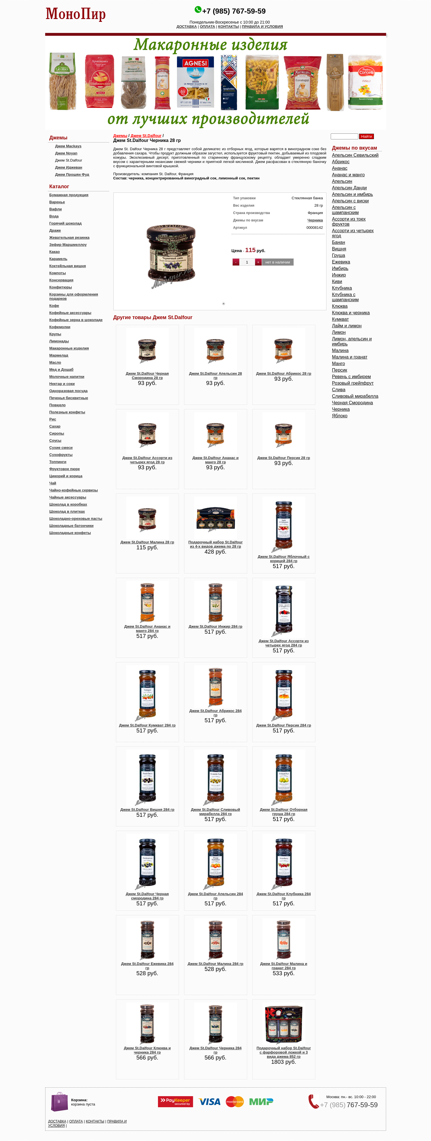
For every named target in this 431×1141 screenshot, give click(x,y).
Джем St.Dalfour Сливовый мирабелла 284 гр (215, 811)
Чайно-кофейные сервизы (73, 490)
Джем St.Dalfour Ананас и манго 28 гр (215, 460)
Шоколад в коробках (68, 504)
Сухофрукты (61, 455)
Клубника (342, 288)
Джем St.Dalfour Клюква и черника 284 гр (147, 1050)
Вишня (339, 248)
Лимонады (59, 341)
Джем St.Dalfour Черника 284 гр (216, 1050)
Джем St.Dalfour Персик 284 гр (283, 725)
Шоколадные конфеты (70, 533)
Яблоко (340, 415)
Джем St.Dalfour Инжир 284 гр (215, 626)
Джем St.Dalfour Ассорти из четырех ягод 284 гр (284, 643)
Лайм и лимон (347, 325)
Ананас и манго (348, 174)
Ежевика (341, 261)
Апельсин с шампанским (345, 210)
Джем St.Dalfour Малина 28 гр (147, 542)
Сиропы (56, 433)
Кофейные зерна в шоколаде (76, 320)
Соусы (55, 440)
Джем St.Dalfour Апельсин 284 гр (215, 896)
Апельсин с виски (350, 200)
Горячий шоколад (65, 223)
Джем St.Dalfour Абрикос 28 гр (283, 373)
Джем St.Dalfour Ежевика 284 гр (147, 966)
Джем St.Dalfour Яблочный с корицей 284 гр (283, 558)
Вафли (55, 209)
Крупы (55, 334)
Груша (338, 255)
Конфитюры (60, 287)
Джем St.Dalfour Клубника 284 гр (284, 896)
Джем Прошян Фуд (72, 174)
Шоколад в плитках (67, 511)
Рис (52, 419)
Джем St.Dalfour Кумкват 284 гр (147, 725)
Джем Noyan (66, 153)
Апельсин (342, 181)
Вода (54, 216)
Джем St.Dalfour (146, 135)
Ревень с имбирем (351, 376)
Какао (54, 252)
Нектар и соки (62, 384)
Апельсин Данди (349, 187)
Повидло (57, 405)
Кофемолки (59, 327)
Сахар (55, 426)
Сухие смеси (61, 447)
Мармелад (58, 355)
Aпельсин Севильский (355, 155)
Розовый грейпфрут (353, 383)
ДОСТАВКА (186, 26)
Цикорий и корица (66, 476)
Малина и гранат (350, 357)
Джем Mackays (68, 146)
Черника (315, 220)
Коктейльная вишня (67, 266)
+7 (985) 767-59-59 (234, 11)
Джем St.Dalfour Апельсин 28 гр (215, 375)
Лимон (339, 332)
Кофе (54, 305)
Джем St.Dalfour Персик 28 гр (283, 458)
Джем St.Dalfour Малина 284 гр (215, 964)
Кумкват (340, 319)
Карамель (58, 259)
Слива (338, 389)
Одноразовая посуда (68, 391)
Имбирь (340, 268)
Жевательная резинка (69, 237)
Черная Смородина (352, 402)
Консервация (61, 280)
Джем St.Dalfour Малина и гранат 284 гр (283, 966)
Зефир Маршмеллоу (68, 244)
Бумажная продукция (69, 195)
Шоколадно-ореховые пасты (75, 518)
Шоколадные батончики (71, 526)
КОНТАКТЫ (228, 26)
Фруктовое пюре (64, 469)
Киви (337, 281)
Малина (340, 350)
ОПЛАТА (207, 26)
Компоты (57, 273)
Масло (55, 362)
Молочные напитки (66, 376)
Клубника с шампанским (345, 297)
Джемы (120, 135)
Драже (55, 230)
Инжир (339, 275)
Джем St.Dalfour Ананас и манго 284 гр (147, 628)
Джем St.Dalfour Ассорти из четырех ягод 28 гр (147, 460)
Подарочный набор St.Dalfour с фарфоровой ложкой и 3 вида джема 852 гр (284, 1052)
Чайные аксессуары (67, 497)
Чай (52, 483)
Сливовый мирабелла (355, 396)
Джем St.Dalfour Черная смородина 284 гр (147, 896)
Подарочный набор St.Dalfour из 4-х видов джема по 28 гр (215, 544)
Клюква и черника (351, 312)
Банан (338, 242)
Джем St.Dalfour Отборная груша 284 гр (283, 811)
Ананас (339, 168)
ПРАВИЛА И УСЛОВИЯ (262, 26)
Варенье (57, 202)
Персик (339, 370)
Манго (338, 363)
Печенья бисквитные (68, 398)
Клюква (340, 306)
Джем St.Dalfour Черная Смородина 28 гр (147, 375)
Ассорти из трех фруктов (349, 222)
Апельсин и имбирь (352, 194)
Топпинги (57, 462)
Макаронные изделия (69, 348)
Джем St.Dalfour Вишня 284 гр (147, 809)
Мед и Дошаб (61, 369)
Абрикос (341, 161)
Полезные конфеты (67, 412)
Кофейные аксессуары (70, 313)
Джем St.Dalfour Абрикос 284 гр (215, 713)
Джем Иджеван (68, 167)
